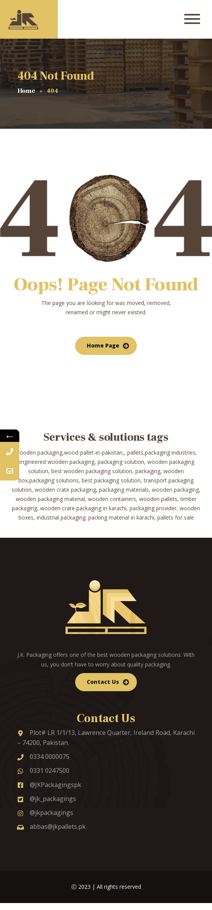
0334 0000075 (43, 756)
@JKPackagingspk (49, 784)
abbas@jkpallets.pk (51, 826)
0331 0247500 (43, 770)
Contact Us (103, 681)
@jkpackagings (45, 812)
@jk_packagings (46, 798)
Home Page (103, 345)
